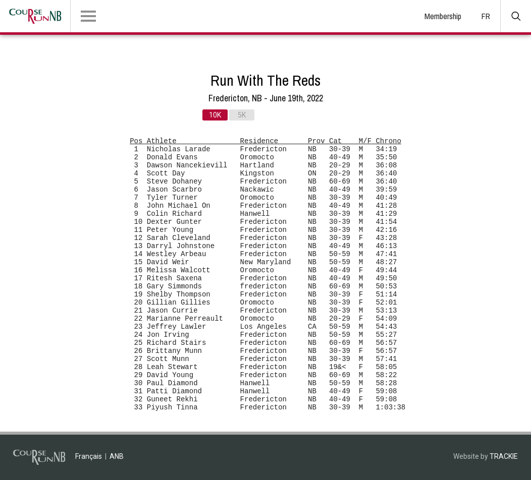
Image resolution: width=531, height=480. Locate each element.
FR (486, 16)
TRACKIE (504, 456)
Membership (442, 16)
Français (88, 456)
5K (242, 115)
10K (215, 115)
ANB (117, 456)
